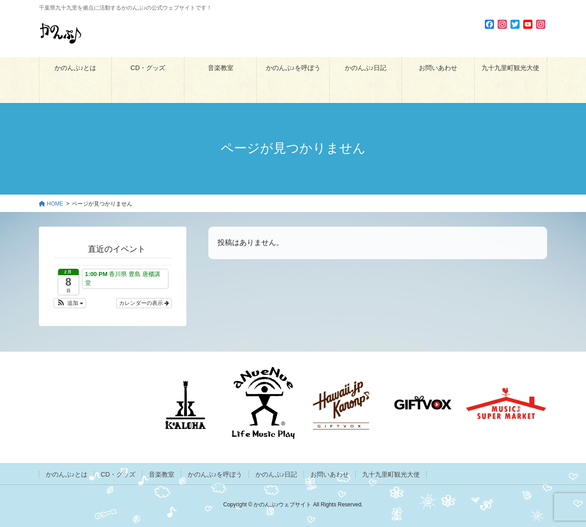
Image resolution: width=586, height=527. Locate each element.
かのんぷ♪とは (66, 474)
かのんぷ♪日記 (276, 474)
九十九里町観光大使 (391, 474)
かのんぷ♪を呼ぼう (215, 474)
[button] (70, 303)
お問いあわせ (329, 474)
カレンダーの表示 (144, 303)
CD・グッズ (118, 474)
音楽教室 (161, 474)
